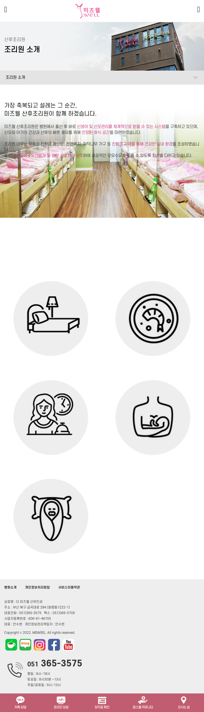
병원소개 (10, 587)
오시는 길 (184, 702)
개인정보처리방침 (37, 587)
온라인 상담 (61, 702)
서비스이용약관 (69, 587)
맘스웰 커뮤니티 (143, 702)
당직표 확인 (102, 702)
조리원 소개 (15, 77)
